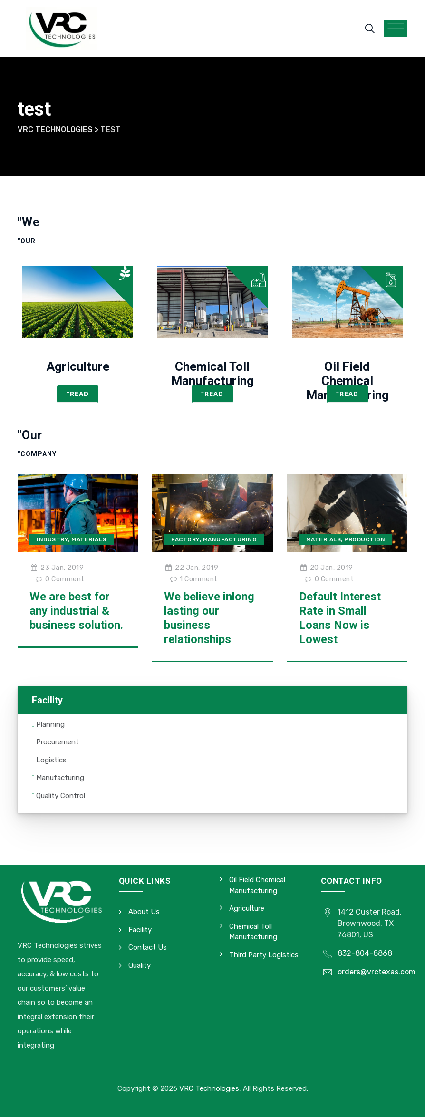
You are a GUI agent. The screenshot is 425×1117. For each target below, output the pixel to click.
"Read (78, 393)
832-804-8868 (365, 953)
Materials (88, 539)
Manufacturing (230, 539)
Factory (185, 539)
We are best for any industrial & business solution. (76, 611)
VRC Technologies (209, 1088)
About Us (144, 911)
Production (364, 539)
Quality (139, 965)
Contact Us (147, 947)
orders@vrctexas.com (376, 971)
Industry (52, 539)
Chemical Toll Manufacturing (212, 373)
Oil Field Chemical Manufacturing (347, 380)
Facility (140, 929)
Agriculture (78, 366)
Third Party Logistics (264, 955)
